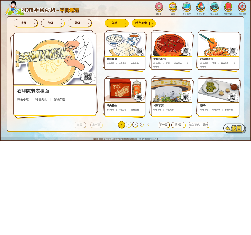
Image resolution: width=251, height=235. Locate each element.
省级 (29, 23)
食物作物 (59, 99)
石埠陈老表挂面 (33, 91)
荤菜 (168, 63)
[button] (164, 125)
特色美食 (145, 23)
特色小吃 (23, 99)
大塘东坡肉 (159, 59)
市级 (55, 23)
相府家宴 (158, 105)
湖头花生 (112, 105)
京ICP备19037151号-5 (148, 139)
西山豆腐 (112, 59)
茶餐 (203, 105)
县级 (83, 23)
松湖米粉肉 (206, 59)
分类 (119, 23)
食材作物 (110, 110)
